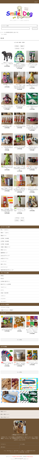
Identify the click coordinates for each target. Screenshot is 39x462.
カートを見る (22, 444)
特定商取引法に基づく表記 (31, 450)
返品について (23, 450)
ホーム (2, 34)
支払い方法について (10, 450)
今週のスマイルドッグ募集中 (7, 310)
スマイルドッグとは (5, 307)
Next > (22, 46)
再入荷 (5, 34)
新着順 (23, 42)
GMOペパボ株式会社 (23, 456)
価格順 (20, 42)
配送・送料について (17, 450)
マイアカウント (3, 444)
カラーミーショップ (9, 456)
